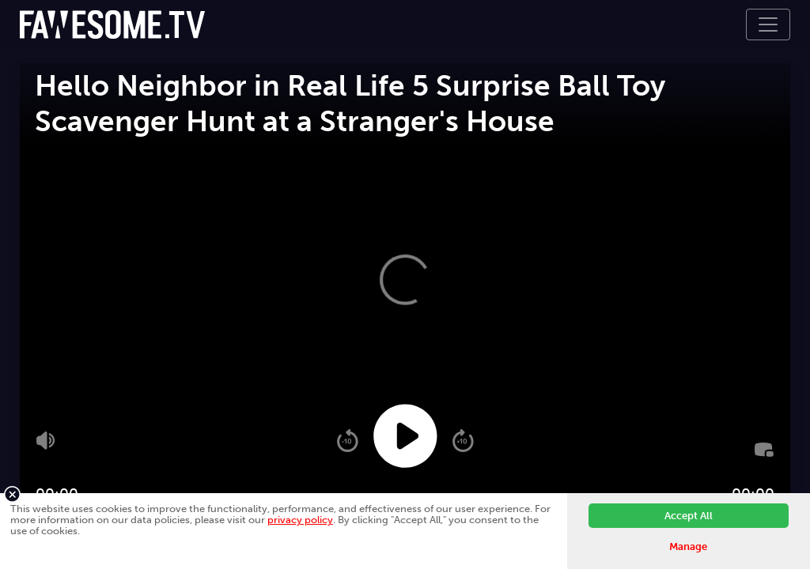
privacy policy (300, 520)
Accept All (688, 516)
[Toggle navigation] (768, 24)
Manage (688, 546)
